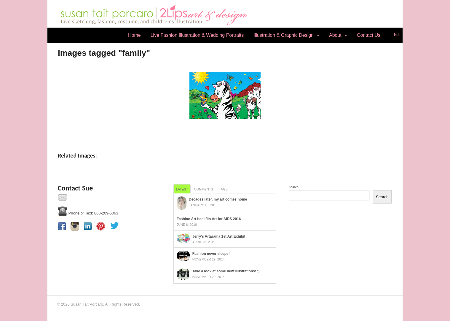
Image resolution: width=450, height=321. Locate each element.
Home (134, 35)
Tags (223, 189)
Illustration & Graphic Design (283, 35)
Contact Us (368, 35)
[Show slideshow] (225, 131)
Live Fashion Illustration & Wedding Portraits (197, 35)
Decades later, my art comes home (218, 199)
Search (294, 187)
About (335, 35)
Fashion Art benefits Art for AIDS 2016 (209, 219)
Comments (203, 189)
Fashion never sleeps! (211, 254)
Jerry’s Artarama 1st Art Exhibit (218, 236)
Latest (182, 189)
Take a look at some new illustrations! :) (226, 271)
